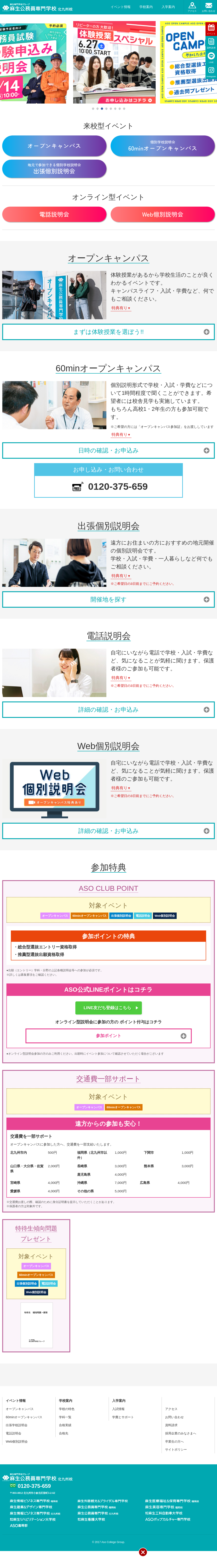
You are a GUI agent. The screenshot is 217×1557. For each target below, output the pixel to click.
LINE (211, 62)
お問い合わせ (208, 11)
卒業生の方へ (174, 1447)
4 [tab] (106, 109)
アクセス (192, 11)
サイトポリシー (176, 1455)
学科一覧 (65, 1423)
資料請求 (211, 48)
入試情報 (118, 1415)
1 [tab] (93, 109)
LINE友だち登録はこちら (107, 1013)
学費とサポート (123, 1423)
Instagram (211, 76)
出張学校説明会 (16, 1431)
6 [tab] (115, 109)
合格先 (63, 1439)
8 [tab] (124, 109)
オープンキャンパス (20, 1415)
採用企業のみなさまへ (180, 1439)
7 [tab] (120, 109)
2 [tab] (97, 109)
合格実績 (65, 1431)
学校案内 (146, 7)
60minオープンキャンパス (24, 1423)
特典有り (121, 314)
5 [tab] (111, 109)
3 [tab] (102, 109)
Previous (6, 66)
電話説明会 (13, 1439)
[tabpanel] (108, 62)
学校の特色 (66, 1415)
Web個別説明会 (17, 1447)
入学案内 (168, 7)
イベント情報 (121, 7)
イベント (211, 33)
